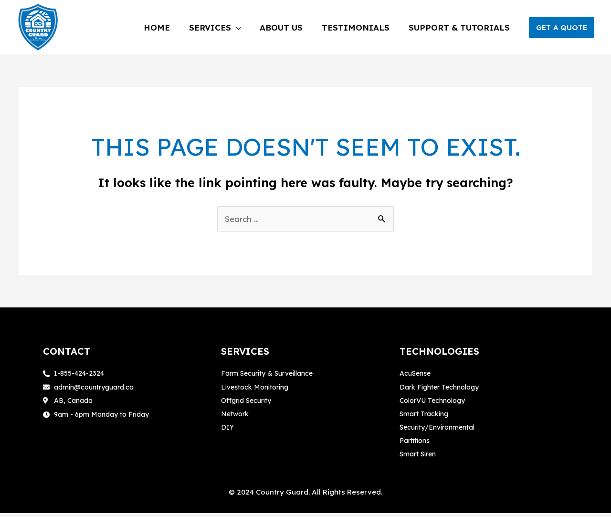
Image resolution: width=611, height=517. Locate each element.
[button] (561, 27)
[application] (269, 27)
